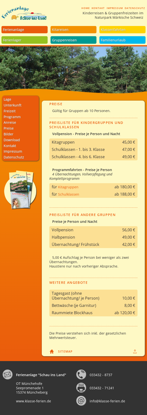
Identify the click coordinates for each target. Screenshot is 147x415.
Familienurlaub (113, 40)
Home (85, 8)
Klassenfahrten (113, 29)
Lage (7, 99)
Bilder (8, 134)
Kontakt (98, 8)
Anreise (10, 122)
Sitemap (65, 351)
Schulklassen (68, 194)
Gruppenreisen (64, 40)
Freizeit (10, 111)
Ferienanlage (13, 29)
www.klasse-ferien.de (33, 401)
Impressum (115, 8)
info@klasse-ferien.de (107, 401)
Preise (9, 128)
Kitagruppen (68, 187)
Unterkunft (12, 105)
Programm (12, 116)
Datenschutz (135, 8)
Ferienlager (12, 40)
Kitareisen (60, 29)
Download (12, 140)
